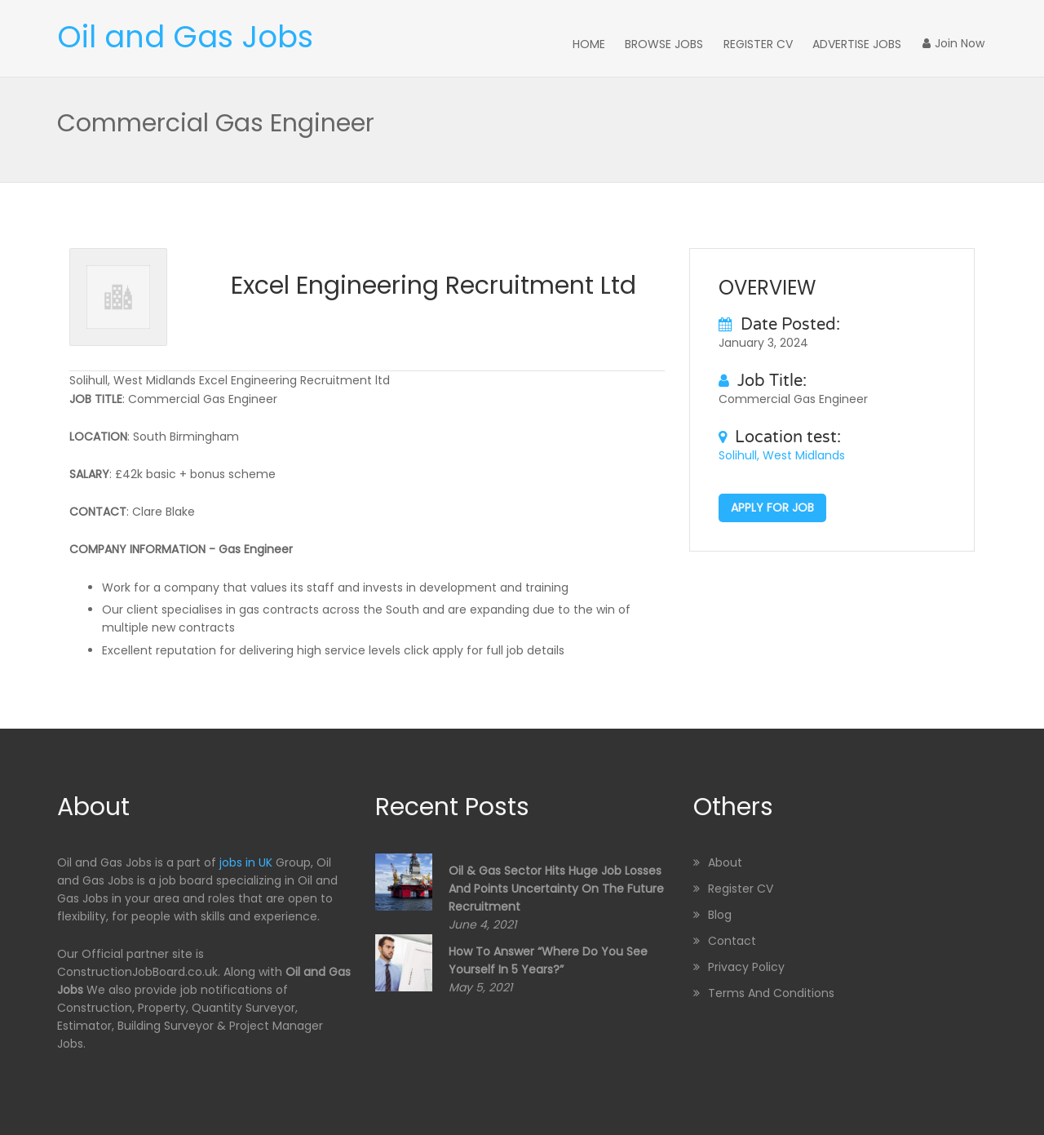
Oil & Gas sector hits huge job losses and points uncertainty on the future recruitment (556, 887)
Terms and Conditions (771, 991)
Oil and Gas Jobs (185, 37)
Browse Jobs (678, 43)
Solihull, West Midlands (782, 454)
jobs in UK (245, 861)
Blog (720, 913)
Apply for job (772, 506)
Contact (732, 939)
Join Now (956, 43)
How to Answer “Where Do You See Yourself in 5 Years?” (548, 958)
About (725, 861)
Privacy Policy (746, 965)
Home (607, 43)
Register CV (768, 43)
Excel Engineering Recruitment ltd (433, 284)
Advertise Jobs (864, 43)
